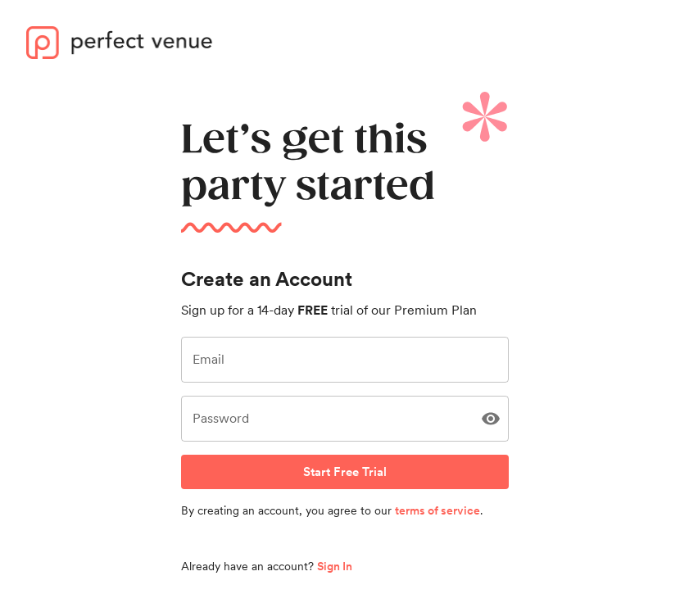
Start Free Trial (345, 472)
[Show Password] (490, 418)
